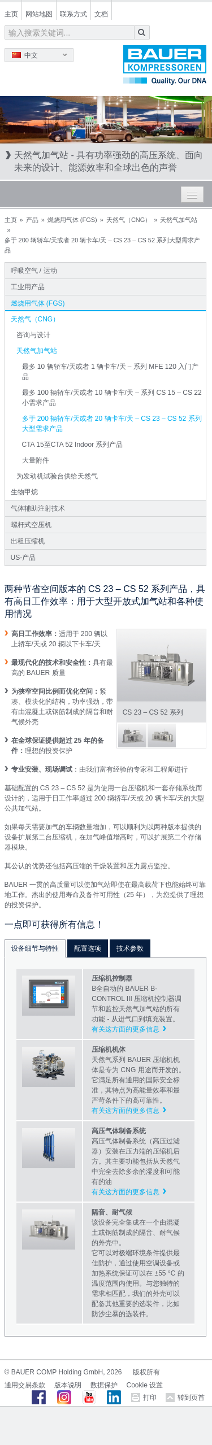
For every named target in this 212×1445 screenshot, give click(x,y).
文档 (101, 14)
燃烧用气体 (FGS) (72, 219)
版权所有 (146, 1372)
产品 (32, 219)
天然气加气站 (178, 219)
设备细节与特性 (35, 948)
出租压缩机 (28, 541)
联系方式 (73, 14)
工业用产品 (28, 287)
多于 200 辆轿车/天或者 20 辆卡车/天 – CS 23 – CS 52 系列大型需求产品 (112, 424)
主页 (11, 14)
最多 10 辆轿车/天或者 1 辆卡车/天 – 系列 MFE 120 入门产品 (110, 372)
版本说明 (67, 1385)
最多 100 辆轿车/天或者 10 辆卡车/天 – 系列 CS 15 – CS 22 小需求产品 (112, 398)
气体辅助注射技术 (38, 508)
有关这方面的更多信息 (125, 1029)
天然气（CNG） (128, 219)
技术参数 (130, 948)
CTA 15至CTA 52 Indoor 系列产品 (72, 445)
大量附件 (35, 460)
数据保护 (104, 1385)
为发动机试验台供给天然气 (57, 476)
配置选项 (87, 948)
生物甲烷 (24, 492)
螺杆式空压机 (31, 525)
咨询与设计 (33, 335)
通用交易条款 (25, 1385)
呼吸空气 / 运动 (34, 271)
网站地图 (39, 14)
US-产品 (23, 558)
